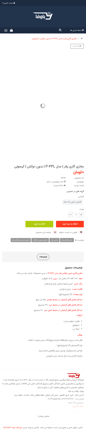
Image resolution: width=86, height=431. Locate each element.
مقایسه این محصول (46, 232)
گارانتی (81, 197)
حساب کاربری (78, 411)
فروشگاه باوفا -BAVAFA (13, 427)
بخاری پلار (54, 240)
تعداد (81, 209)
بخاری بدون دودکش (40, 240)
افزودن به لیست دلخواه (71, 232)
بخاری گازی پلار (67, 240)
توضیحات (43, 257)
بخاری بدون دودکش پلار (20, 240)
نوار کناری (77, 46)
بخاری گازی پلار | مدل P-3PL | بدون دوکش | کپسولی (54, 39)
